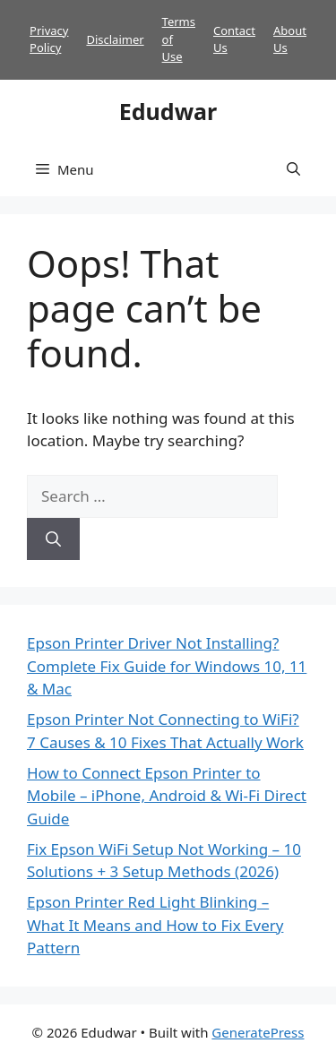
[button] (293, 169)
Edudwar (168, 111)
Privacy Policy (49, 39)
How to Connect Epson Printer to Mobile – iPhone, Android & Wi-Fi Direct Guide (166, 796)
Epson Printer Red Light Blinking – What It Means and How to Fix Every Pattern (155, 925)
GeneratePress (257, 1032)
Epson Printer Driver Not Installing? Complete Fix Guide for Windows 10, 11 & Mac (166, 666)
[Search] (53, 539)
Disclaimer (114, 39)
